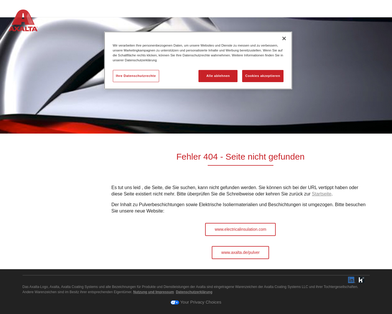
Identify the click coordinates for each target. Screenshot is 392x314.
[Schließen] (284, 38)
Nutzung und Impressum (153, 292)
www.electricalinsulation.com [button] (240, 229)
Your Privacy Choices (196, 302)
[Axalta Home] (23, 21)
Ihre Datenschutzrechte (136, 75)
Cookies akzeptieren (262, 75)
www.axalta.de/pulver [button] (240, 252)
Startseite (322, 193)
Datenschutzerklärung (194, 292)
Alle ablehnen (218, 75)
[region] (198, 60)
